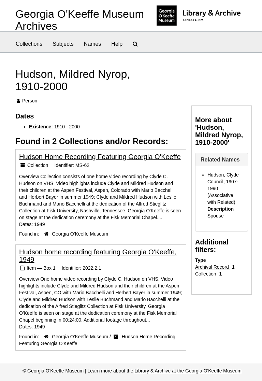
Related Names (220, 160)
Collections (29, 44)
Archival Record (212, 267)
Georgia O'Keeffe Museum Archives (79, 20)
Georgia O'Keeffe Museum (80, 234)
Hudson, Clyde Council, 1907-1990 (223, 181)
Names (92, 44)
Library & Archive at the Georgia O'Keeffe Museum (188, 370)
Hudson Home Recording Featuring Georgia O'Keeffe (100, 156)
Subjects (63, 44)
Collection (206, 274)
